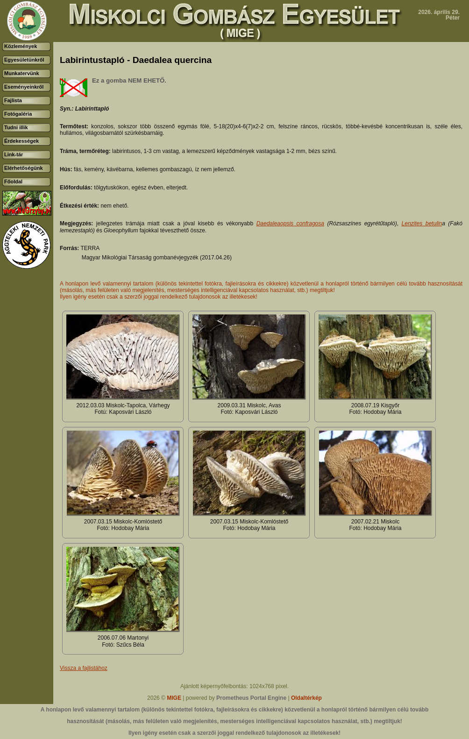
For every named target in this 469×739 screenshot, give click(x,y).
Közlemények (20, 46)
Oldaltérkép (306, 698)
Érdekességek (21, 141)
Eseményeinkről (23, 87)
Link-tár (13, 154)
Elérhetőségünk (23, 168)
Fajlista (13, 100)
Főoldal (13, 181)
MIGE (174, 698)
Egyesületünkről (24, 60)
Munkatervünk (21, 73)
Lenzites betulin (422, 223)
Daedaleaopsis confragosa (290, 223)
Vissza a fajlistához (83, 668)
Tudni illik (16, 127)
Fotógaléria (18, 114)
